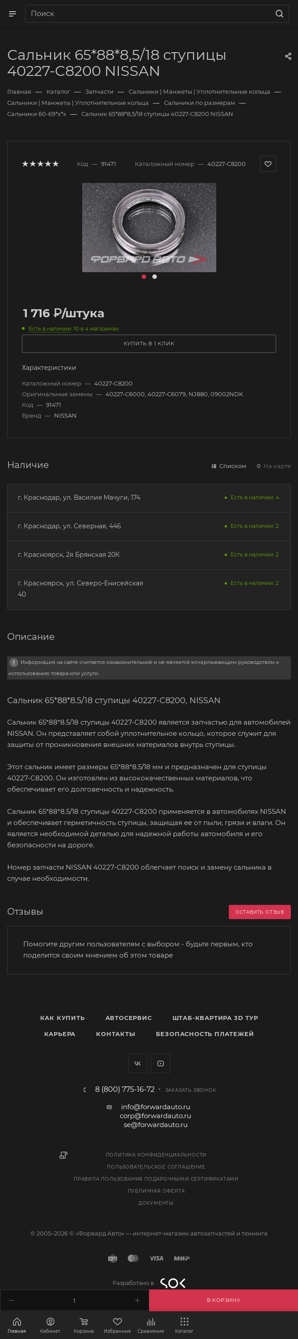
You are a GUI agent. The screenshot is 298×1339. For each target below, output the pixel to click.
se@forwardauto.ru (156, 1124)
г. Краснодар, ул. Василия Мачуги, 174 (79, 497)
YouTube (160, 1063)
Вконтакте (137, 1063)
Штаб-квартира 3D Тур (215, 1017)
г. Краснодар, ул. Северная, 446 (69, 526)
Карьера (60, 1033)
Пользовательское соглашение (156, 1167)
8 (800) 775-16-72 (125, 1089)
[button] (144, 276)
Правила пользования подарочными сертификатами (156, 1179)
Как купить (62, 1017)
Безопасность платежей (205, 1033)
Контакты (115, 1033)
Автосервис (128, 1017)
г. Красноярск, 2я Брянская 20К (69, 555)
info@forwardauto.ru (155, 1107)
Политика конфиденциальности (156, 1155)
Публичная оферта (156, 1191)
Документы (156, 1203)
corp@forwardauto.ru (155, 1115)
